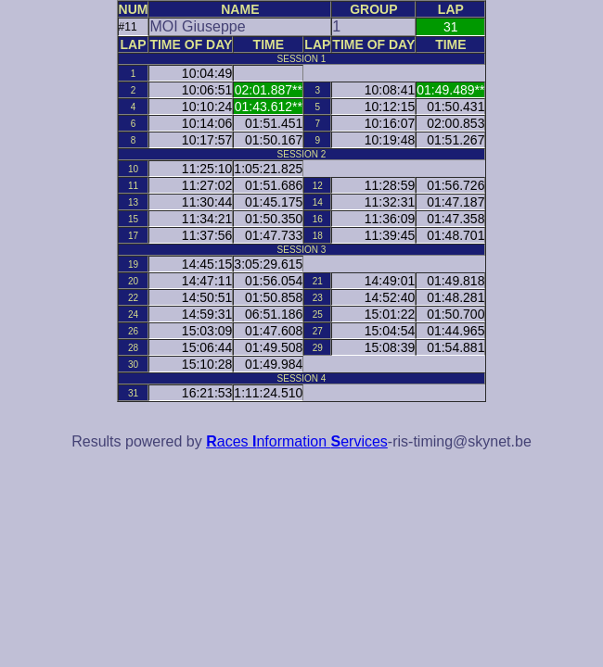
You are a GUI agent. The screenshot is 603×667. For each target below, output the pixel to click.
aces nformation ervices (297, 441)
